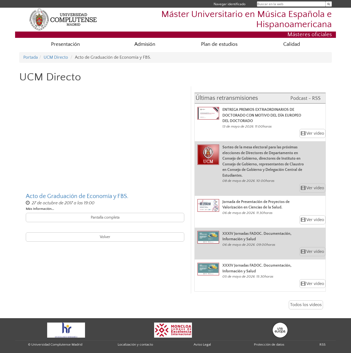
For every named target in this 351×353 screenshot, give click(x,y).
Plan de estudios (219, 44)
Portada (30, 57)
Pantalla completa (105, 217)
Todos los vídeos (306, 304)
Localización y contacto (135, 344)
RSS (322, 344)
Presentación (65, 44)
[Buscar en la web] (328, 4)
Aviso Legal (202, 344)
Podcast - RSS (305, 98)
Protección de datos (269, 344)
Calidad (291, 44)
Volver (105, 237)
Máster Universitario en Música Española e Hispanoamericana (246, 19)
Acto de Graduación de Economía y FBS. (77, 196)
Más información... (40, 209)
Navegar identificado (229, 4)
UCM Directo (56, 57)
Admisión (144, 44)
